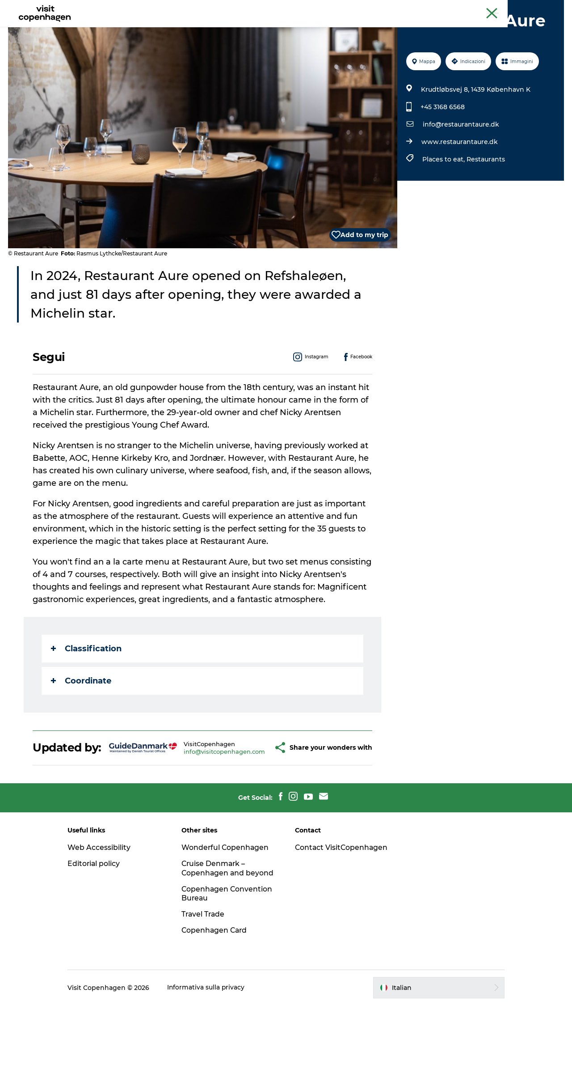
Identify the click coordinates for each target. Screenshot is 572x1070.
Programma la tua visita (338, 29)
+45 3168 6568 (442, 149)
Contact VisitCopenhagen (326, 908)
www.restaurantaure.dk (459, 184)
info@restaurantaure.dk (460, 167)
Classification (86, 691)
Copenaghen (489, 8)
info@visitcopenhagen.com (202, 800)
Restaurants (485, 202)
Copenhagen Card (539, 8)
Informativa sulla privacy (214, 1053)
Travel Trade (207, 979)
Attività (205, 29)
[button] (254, 796)
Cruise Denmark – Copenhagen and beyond (217, 928)
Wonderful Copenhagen (229, 903)
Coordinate (81, 723)
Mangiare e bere (257, 29)
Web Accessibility (106, 903)
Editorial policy (101, 919)
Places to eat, (444, 202)
